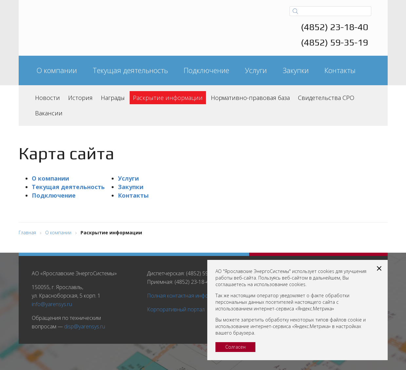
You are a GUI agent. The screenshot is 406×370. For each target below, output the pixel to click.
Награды (113, 98)
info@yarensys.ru (52, 304)
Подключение (206, 70)
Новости (47, 98)
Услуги (256, 70)
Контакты (340, 70)
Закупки (296, 70)
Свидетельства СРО (326, 98)
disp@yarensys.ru (84, 326)
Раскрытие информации (168, 98)
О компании (56, 70)
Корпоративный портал (176, 309)
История (80, 98)
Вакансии (49, 113)
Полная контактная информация (187, 295)
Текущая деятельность (130, 70)
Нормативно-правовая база (250, 98)
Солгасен (235, 347)
